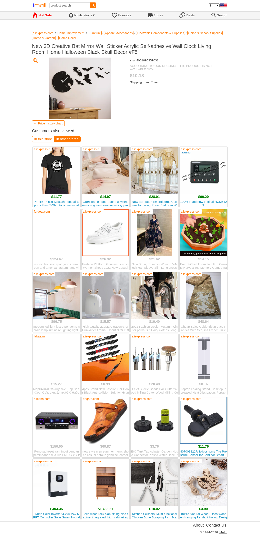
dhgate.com (91, 398)
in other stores (67, 139)
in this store (43, 139)
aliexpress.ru (42, 149)
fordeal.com (42, 211)
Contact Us (216, 525)
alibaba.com (42, 398)
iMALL (223, 532)
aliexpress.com (142, 149)
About (198, 525)
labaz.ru (39, 336)
